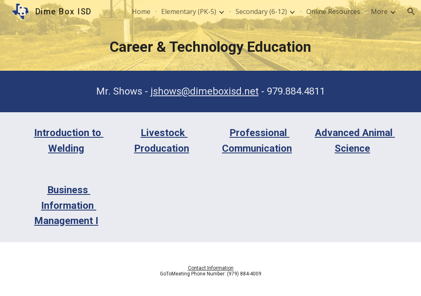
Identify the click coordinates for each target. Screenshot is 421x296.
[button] (411, 11)
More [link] (379, 11)
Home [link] (141, 11)
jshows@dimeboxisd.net (204, 91)
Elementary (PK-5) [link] (188, 11)
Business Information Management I (66, 205)
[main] (211, 47)
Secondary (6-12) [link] (261, 11)
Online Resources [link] (333, 11)
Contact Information (211, 268)
